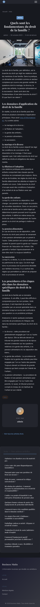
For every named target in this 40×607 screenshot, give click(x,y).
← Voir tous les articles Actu (12, 434)
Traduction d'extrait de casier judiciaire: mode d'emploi (19, 531)
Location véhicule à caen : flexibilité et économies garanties (19, 545)
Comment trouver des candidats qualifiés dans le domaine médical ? (20, 510)
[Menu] (36, 2)
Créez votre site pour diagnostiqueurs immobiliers (18, 466)
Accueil (5, 11)
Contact (5, 594)
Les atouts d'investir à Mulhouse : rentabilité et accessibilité (17, 517)
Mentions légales (8, 590)
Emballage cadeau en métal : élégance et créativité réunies (19, 524)
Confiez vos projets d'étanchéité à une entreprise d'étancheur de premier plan (19, 496)
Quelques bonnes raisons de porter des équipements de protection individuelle (19, 503)
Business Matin (10, 564)
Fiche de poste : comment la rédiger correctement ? (18, 480)
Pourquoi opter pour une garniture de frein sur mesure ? (18, 473)
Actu (10, 11)
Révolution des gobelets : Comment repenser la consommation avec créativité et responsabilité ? (20, 488)
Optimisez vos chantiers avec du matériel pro (20, 459)
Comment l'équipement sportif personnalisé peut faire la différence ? (18, 538)
